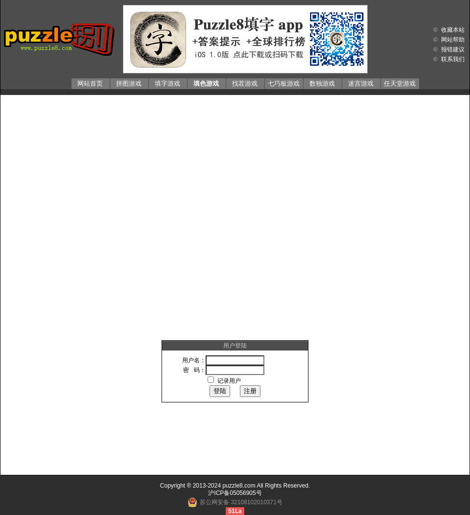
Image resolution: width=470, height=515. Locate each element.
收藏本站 (453, 29)
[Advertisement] (114, 211)
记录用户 (229, 380)
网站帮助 (453, 39)
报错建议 (453, 49)
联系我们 (453, 59)
